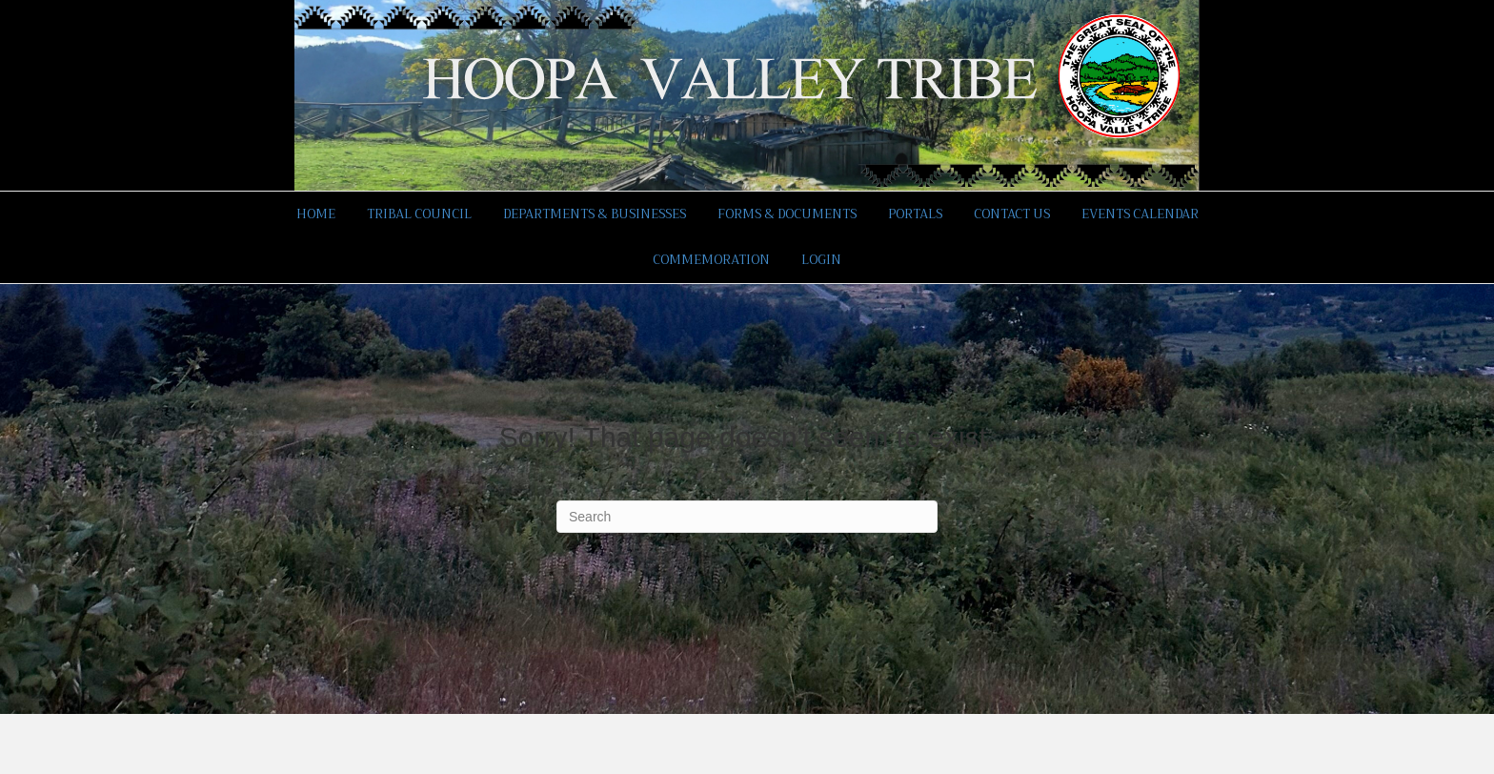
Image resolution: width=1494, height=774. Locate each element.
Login (821, 260)
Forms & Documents (787, 214)
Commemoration (711, 260)
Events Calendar (1140, 214)
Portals (915, 214)
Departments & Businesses (594, 214)
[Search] (747, 516)
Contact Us (1012, 214)
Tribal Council (419, 214)
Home (315, 214)
